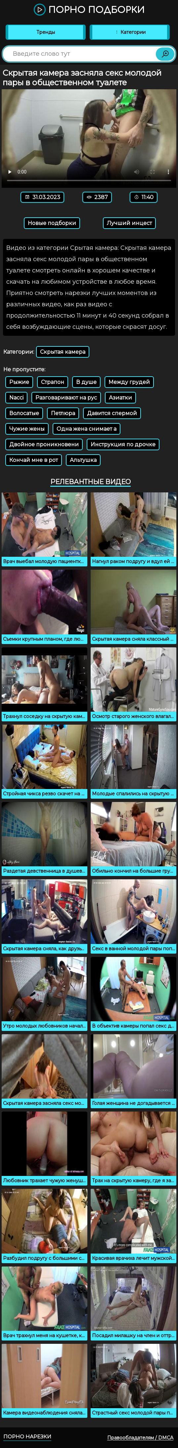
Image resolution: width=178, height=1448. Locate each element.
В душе (86, 382)
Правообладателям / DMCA (140, 1438)
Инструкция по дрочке (123, 444)
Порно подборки (89, 10)
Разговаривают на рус (66, 398)
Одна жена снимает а (86, 429)
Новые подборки (52, 223)
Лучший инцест (129, 223)
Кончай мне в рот (33, 460)
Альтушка (83, 460)
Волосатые (24, 413)
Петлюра (63, 413)
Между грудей (129, 382)
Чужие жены (27, 429)
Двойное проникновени (44, 444)
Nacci (16, 398)
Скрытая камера (62, 352)
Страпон (52, 382)
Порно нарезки (27, 1436)
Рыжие (19, 382)
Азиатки (120, 398)
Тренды (45, 32)
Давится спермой (112, 413)
